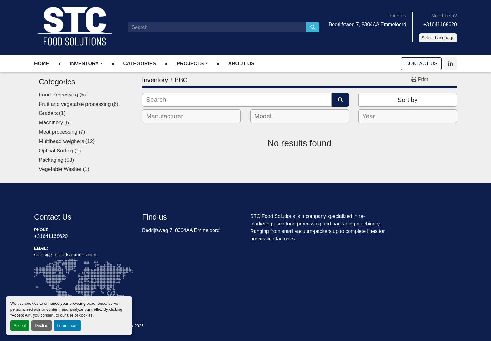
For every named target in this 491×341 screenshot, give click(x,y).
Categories (139, 63)
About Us (241, 63)
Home (41, 63)
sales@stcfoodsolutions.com (66, 254)
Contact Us (422, 63)
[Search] (217, 27)
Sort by (407, 99)
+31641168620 (440, 24)
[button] (86, 63)
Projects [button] (190, 63)
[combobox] (191, 116)
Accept (20, 325)
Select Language (437, 37)
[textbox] (169, 116)
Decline (41, 325)
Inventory (84, 63)
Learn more (67, 325)
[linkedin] (450, 63)
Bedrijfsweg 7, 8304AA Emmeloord (367, 24)
